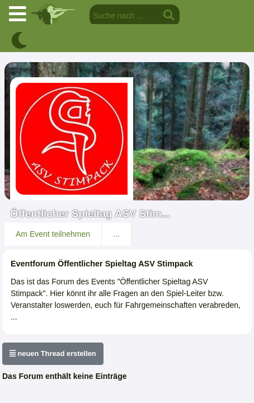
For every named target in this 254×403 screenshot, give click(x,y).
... (116, 233)
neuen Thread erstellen (53, 353)
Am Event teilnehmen (53, 233)
